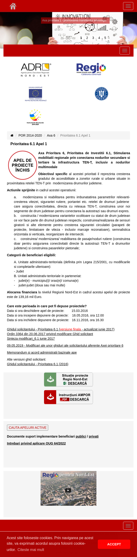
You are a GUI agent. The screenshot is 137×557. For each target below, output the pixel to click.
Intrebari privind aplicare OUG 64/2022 (36, 443)
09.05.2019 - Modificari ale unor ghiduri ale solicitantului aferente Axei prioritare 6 (65, 345)
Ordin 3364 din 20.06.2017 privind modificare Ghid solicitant (50, 334)
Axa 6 (51, 135)
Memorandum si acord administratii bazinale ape (42, 352)
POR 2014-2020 (30, 135)
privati (94, 436)
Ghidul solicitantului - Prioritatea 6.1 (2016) (37, 364)
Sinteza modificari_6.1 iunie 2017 (31, 338)
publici (81, 436)
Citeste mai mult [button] (31, 550)
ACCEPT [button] (114, 544)
